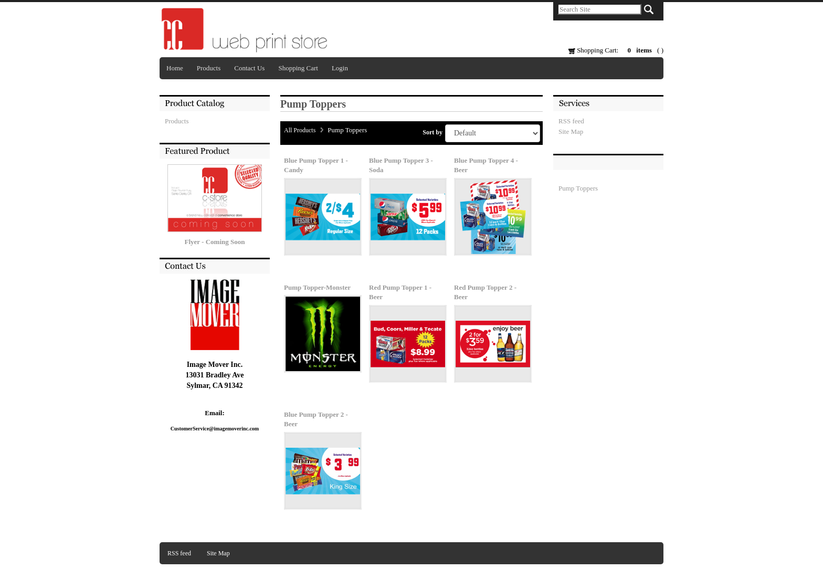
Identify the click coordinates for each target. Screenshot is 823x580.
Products (209, 68)
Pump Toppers (578, 188)
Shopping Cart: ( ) (615, 50)
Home (174, 68)
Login (340, 68)
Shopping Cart (298, 68)
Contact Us (249, 68)
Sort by (432, 132)
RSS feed (571, 121)
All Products (299, 130)
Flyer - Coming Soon (215, 242)
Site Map (570, 131)
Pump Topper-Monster (317, 287)
